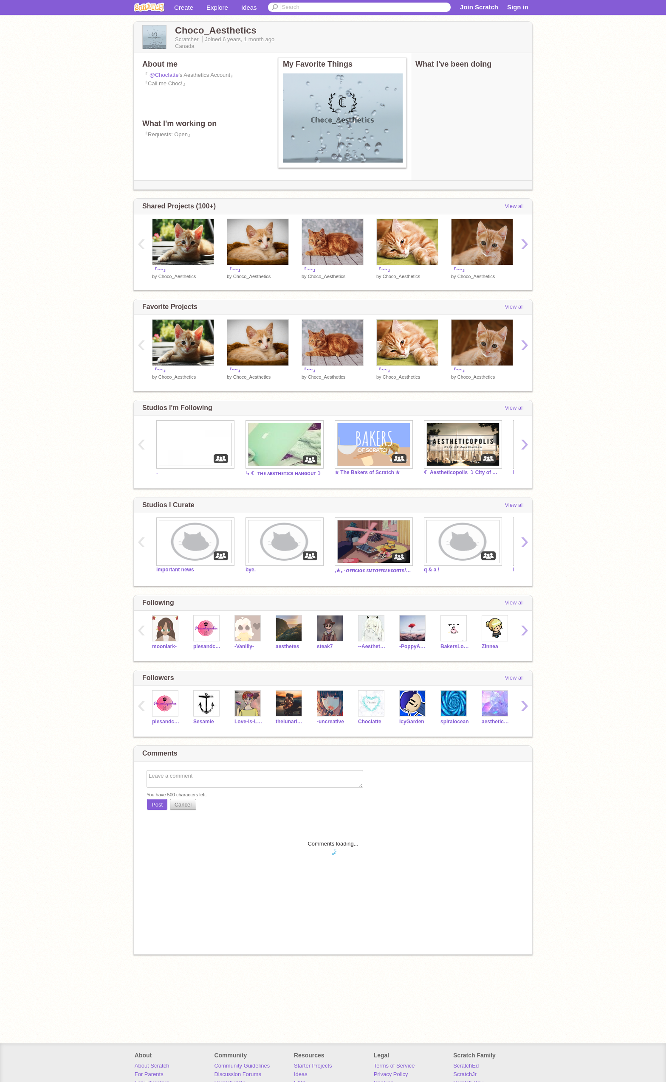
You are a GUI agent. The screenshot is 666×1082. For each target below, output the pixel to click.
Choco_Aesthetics (177, 276)
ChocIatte (369, 722)
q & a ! (432, 570)
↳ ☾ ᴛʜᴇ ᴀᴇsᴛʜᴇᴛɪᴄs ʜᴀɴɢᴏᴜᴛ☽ (283, 473)
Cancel (183, 804)
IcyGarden (411, 722)
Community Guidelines (242, 1065)
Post (157, 804)
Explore (217, 7)
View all (514, 206)
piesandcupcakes (207, 646)
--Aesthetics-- (372, 646)
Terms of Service (394, 1065)
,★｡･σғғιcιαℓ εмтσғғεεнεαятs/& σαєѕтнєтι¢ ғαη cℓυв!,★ (373, 570)
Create (183, 7)
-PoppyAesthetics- (413, 646)
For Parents (149, 1074)
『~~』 (160, 270)
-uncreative (330, 722)
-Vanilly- (244, 646)
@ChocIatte (164, 75)
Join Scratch (479, 7)
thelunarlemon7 (290, 722)
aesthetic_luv (496, 722)
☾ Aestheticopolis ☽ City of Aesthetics (462, 472)
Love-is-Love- (248, 722)
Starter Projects (313, 1065)
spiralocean (454, 722)
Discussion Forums (237, 1074)
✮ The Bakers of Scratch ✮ (367, 472)
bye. (251, 570)
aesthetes (287, 646)
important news (175, 570)
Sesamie (203, 722)
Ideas (249, 7)
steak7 (325, 646)
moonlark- (164, 646)
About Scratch (152, 1065)
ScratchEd (466, 1065)
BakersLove (454, 646)
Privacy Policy (391, 1074)
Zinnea (490, 646)
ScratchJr (465, 1074)
